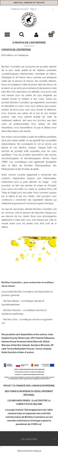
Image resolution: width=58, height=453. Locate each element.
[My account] (36, 34)
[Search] (21, 34)
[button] (7, 35)
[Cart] (51, 34)
